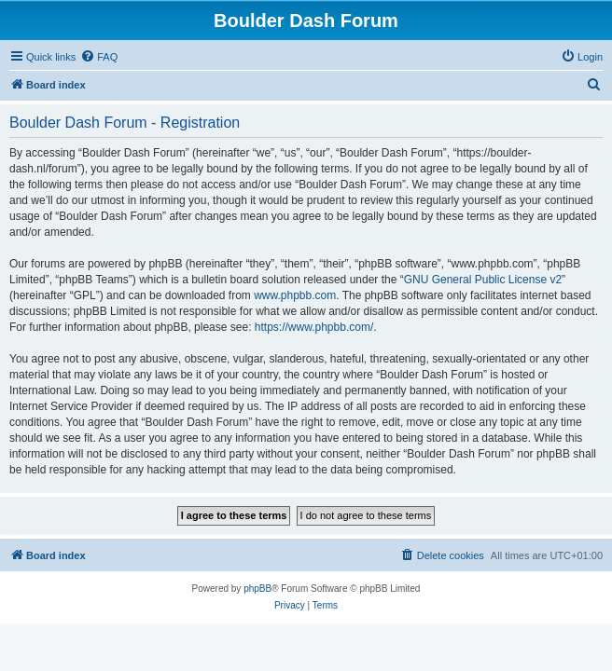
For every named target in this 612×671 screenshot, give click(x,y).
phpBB (257, 588)
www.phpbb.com (295, 295)
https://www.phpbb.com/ (314, 327)
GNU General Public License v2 (483, 279)
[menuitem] (99, 57)
